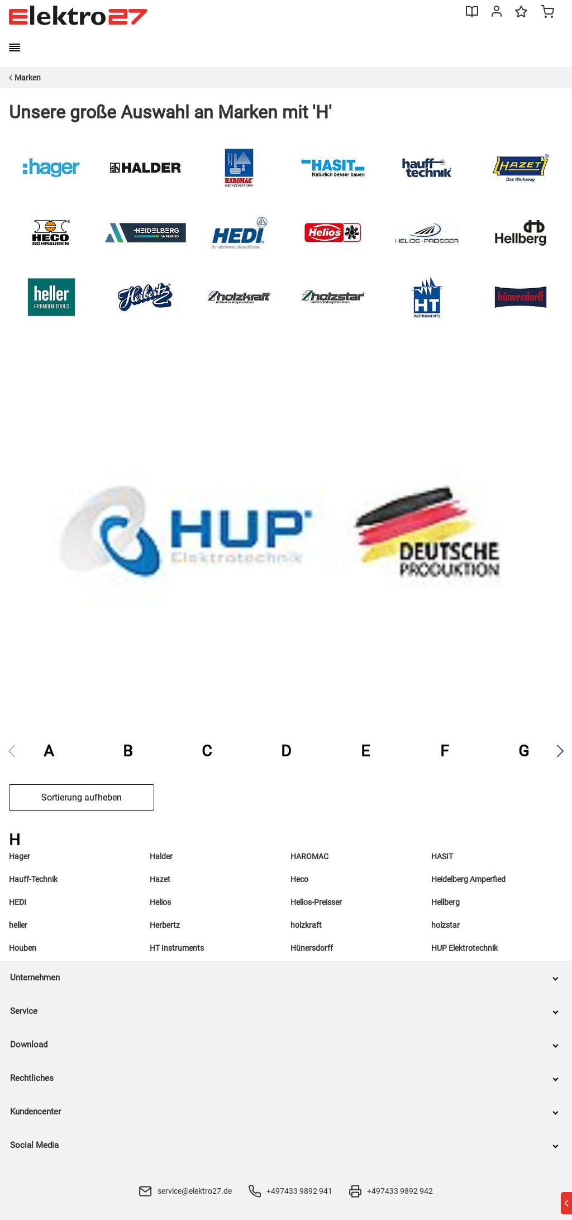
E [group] (365, 751)
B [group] (127, 751)
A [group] (49, 751)
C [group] (207, 751)
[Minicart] (547, 13)
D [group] (286, 751)
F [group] (444, 751)
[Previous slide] (12, 751)
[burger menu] (14, 47)
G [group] (523, 751)
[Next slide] (560, 751)
